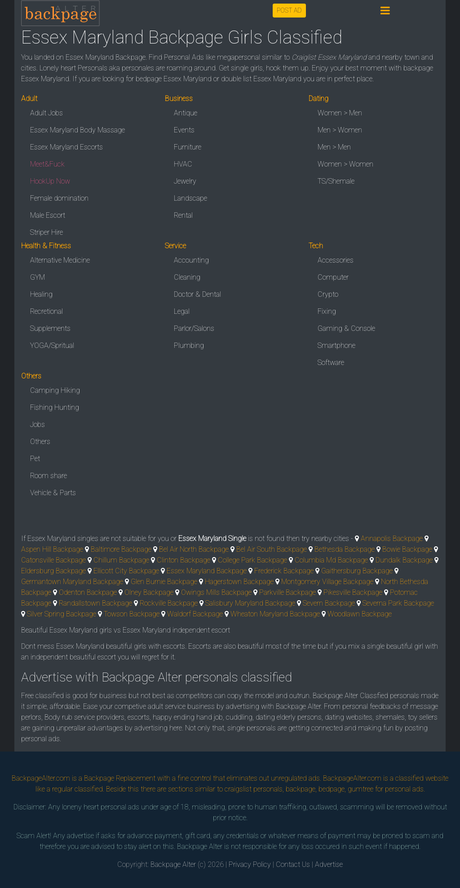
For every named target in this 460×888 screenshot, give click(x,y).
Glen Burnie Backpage (164, 581)
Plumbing (189, 345)
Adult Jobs (46, 113)
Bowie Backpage (407, 549)
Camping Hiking (55, 390)
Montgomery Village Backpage (327, 581)
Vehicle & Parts (53, 492)
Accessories (336, 260)
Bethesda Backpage (344, 549)
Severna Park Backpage (398, 603)
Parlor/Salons (194, 328)
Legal (182, 311)
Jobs (37, 424)
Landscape (190, 198)
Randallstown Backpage (95, 603)
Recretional (46, 311)
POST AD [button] (289, 10)
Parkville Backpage (287, 592)
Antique (185, 113)
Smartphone (336, 345)
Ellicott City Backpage (126, 571)
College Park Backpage (252, 560)
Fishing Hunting (54, 407)
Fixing (327, 311)
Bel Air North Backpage (194, 549)
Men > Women (340, 130)
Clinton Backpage (183, 560)
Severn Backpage (329, 603)
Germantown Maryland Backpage (72, 581)
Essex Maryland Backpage (207, 571)
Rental (183, 215)
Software (331, 362)
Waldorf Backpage (195, 614)
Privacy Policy (250, 864)
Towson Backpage (131, 614)
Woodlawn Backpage (359, 614)
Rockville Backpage (169, 603)
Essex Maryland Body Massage (77, 130)
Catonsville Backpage (53, 560)
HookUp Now (50, 181)
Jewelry (185, 181)
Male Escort (47, 215)
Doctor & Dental (197, 294)
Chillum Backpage (121, 560)
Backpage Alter (173, 864)
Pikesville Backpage (352, 592)
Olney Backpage (148, 592)
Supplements (50, 328)
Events (184, 130)
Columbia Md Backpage (331, 560)
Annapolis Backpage (392, 538)
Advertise (329, 864)
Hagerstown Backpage (239, 581)
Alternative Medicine (60, 260)
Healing (41, 294)
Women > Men (340, 113)
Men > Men (334, 147)
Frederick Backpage (284, 571)
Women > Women (345, 164)
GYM (37, 277)
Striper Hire (46, 232)
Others (40, 441)
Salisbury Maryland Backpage (250, 603)
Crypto (328, 294)
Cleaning (187, 277)
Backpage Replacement (119, 778)
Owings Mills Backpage (216, 592)
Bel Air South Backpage (271, 549)
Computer (333, 277)
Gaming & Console (346, 328)
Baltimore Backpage (121, 549)
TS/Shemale (336, 181)
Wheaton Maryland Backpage (275, 614)
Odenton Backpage (88, 592)
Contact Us (293, 864)
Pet (35, 458)
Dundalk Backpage (404, 560)
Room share (48, 475)
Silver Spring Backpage (61, 614)
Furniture (187, 147)
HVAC (183, 164)
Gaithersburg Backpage (357, 571)
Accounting (191, 260)
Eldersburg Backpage (53, 571)
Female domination (59, 198)
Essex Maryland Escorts (66, 147)
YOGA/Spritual (52, 345)
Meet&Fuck (47, 164)
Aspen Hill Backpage (52, 549)
